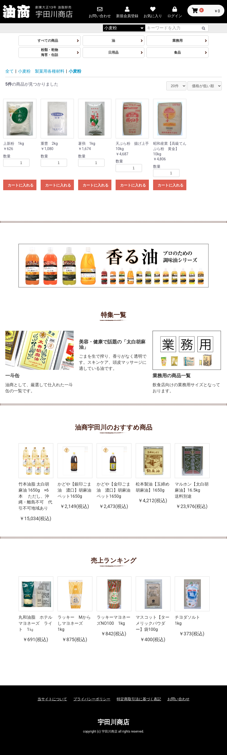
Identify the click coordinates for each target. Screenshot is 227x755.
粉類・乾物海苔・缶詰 (49, 52)
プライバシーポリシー (91, 699)
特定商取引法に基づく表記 (139, 699)
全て (9, 71)
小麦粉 (75, 71)
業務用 (177, 41)
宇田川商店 (113, 722)
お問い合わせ (178, 699)
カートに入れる (21, 185)
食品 (177, 52)
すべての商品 (49, 41)
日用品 (113, 52)
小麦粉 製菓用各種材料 (41, 71)
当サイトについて (52, 699)
